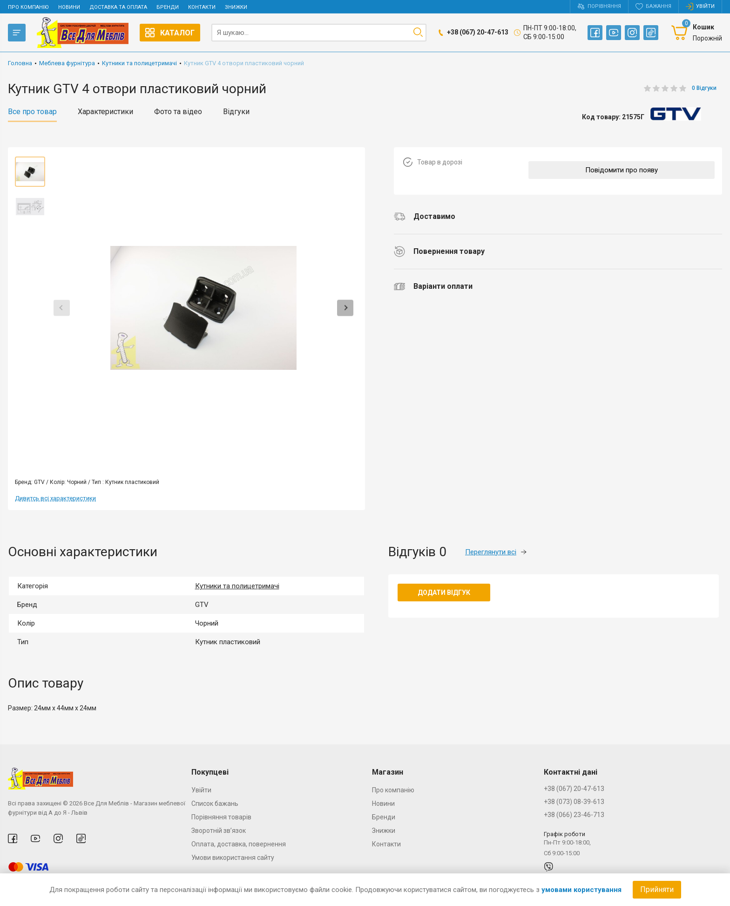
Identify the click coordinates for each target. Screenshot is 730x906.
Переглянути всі (496, 552)
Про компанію (28, 7)
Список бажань (214, 803)
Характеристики (105, 112)
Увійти (201, 790)
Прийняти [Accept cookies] (657, 889)
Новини (69, 7)
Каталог (170, 32)
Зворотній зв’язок (218, 830)
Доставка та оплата (118, 7)
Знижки (236, 7)
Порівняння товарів (221, 817)
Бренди (167, 7)
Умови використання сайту (232, 857)
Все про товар (32, 112)
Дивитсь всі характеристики (55, 498)
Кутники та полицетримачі (237, 586)
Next (345, 308)
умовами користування (581, 890)
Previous (62, 308)
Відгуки (236, 112)
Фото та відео (178, 112)
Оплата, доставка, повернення (238, 844)
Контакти (202, 7)
